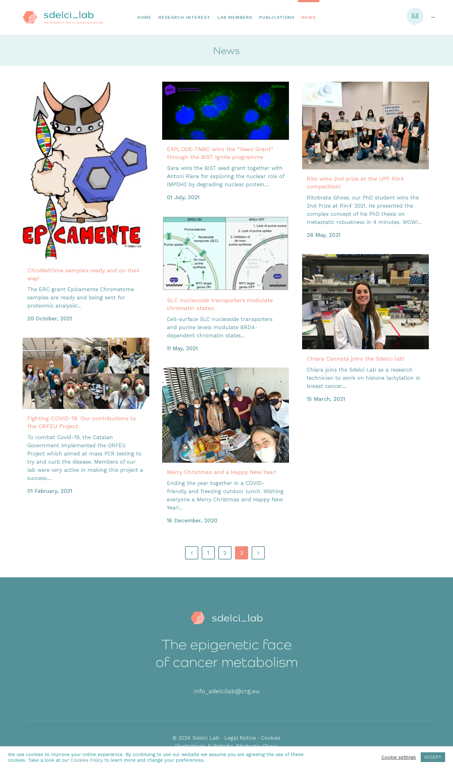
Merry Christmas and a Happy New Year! (221, 472)
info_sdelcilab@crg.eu (226, 691)
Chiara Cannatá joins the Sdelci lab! (355, 358)
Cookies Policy (87, 760)
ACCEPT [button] (432, 757)
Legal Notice (240, 738)
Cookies (270, 738)
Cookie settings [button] (398, 757)
